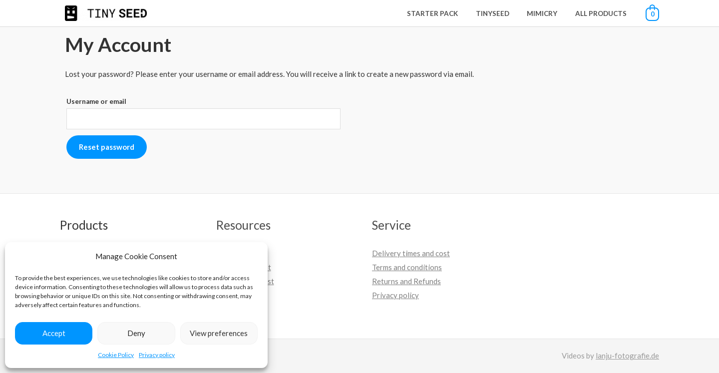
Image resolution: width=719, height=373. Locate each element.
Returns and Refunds (406, 281)
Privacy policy (157, 355)
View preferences (219, 333)
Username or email (96, 101)
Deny (136, 333)
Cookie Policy (116, 355)
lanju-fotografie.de (627, 355)
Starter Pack (447, 13)
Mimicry (548, 13)
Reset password (106, 146)
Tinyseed (503, 13)
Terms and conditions (407, 267)
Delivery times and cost (411, 253)
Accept (53, 333)
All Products (603, 13)
